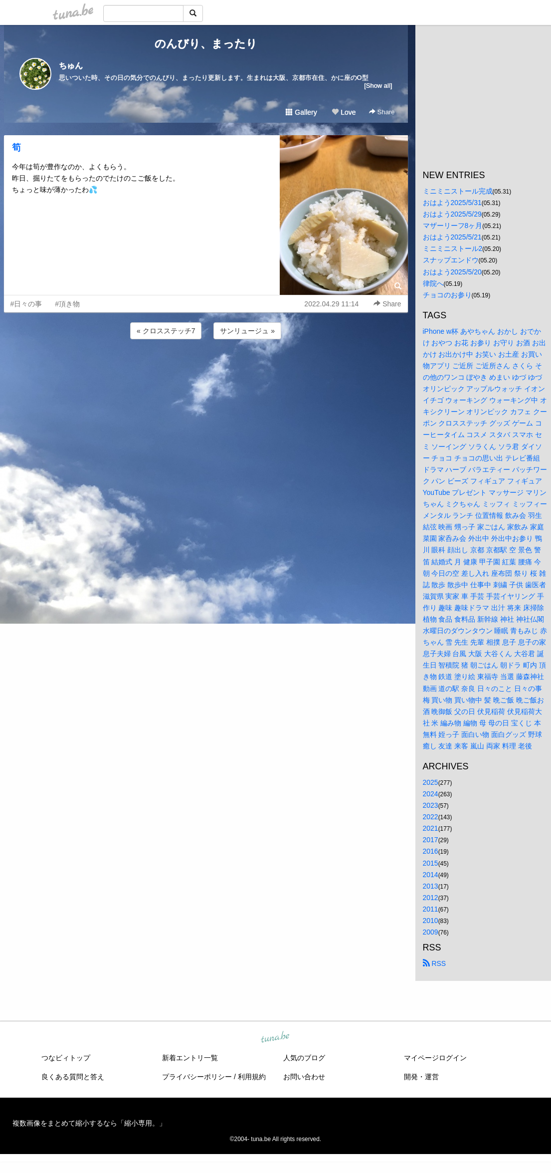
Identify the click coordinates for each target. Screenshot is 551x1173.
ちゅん (71, 65)
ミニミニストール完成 (458, 191)
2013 (430, 886)
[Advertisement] (206, 368)
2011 (430, 909)
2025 (430, 782)
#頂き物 (67, 304)
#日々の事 (26, 304)
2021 (430, 828)
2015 (430, 863)
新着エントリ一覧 (190, 1058)
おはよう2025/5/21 (452, 237)
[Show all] (378, 85)
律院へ (433, 283)
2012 (430, 898)
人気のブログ (304, 1058)
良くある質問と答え (72, 1077)
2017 (430, 840)
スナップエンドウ (451, 260)
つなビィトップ (65, 1058)
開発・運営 (421, 1077)
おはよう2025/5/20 (452, 272)
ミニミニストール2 (453, 248)
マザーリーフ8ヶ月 (453, 226)
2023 (430, 805)
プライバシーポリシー (197, 1077)
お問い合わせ (304, 1077)
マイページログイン (435, 1058)
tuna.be (275, 1038)
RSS (434, 963)
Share (381, 112)
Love (344, 112)
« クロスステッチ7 (166, 331)
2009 (430, 932)
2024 (430, 794)
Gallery (301, 112)
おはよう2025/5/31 (452, 203)
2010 (430, 921)
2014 (430, 875)
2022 (430, 817)
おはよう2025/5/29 (452, 214)
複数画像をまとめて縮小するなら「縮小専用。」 (89, 1123)
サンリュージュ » (247, 331)
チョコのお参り (447, 295)
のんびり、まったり (206, 43)
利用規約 (252, 1077)
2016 (430, 851)
